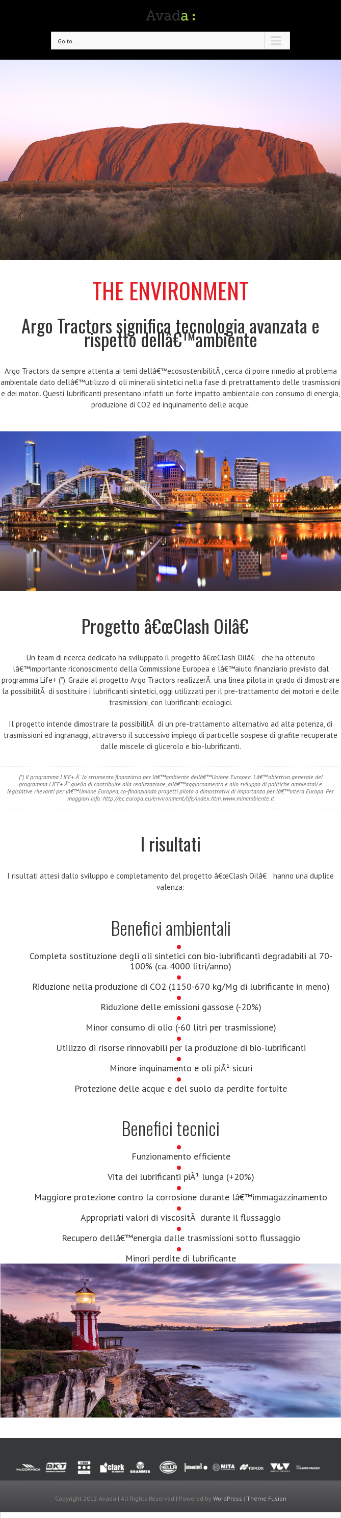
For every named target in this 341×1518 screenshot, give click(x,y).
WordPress (227, 1498)
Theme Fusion (266, 1498)
